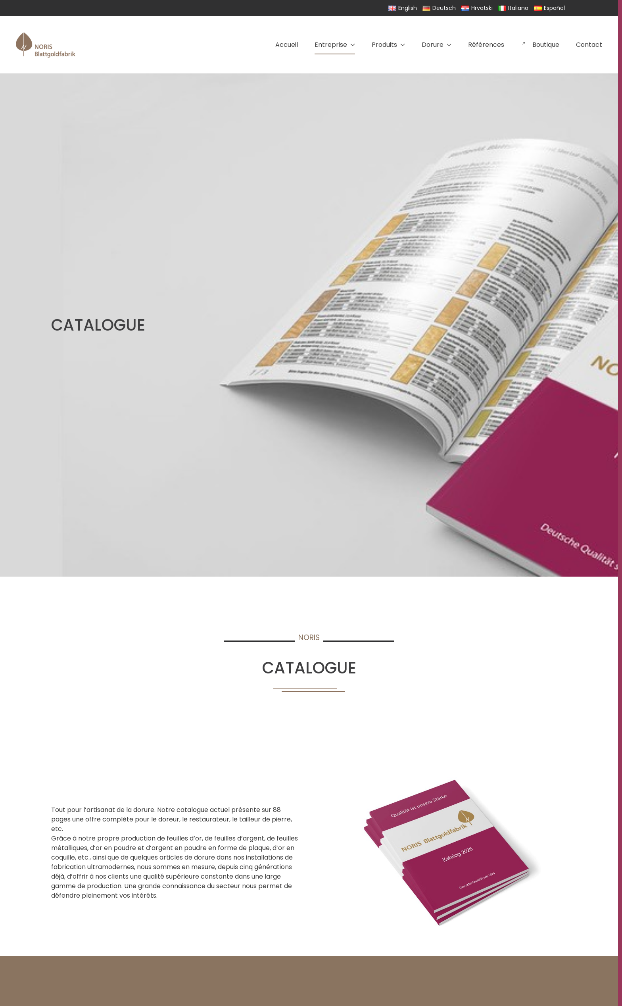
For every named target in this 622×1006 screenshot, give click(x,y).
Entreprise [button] (335, 44)
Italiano (513, 8)
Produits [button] (388, 44)
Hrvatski (477, 8)
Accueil (286, 44)
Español (549, 8)
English (402, 8)
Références (486, 44)
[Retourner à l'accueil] (45, 45)
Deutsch (439, 8)
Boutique (540, 44)
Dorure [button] (436, 44)
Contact (589, 44)
